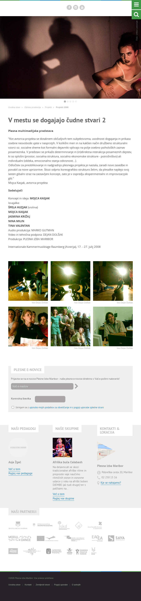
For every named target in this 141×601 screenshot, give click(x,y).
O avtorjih (76, 585)
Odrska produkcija (32, 107)
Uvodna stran (14, 107)
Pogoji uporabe (61, 585)
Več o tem (14, 469)
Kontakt (28, 585)
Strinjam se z (60, 407)
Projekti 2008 (62, 107)
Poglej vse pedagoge (20, 473)
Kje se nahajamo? (111, 483)
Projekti (48, 107)
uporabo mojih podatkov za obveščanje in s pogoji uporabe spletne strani (66, 407)
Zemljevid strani (43, 585)
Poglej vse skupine (63, 498)
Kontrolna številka (21, 398)
